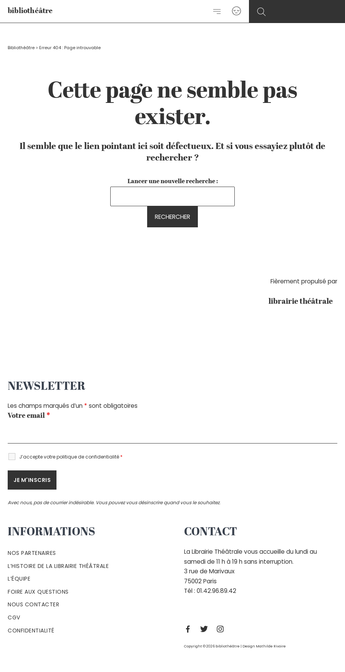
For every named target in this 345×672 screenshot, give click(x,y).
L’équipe (19, 579)
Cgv (14, 617)
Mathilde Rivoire (271, 646)
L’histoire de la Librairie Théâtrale (58, 566)
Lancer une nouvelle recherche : (173, 182)
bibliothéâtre (30, 11)
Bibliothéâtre (21, 48)
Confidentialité (31, 630)
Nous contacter (33, 604)
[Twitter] (206, 629)
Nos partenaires (32, 553)
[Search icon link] (261, 12)
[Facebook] (190, 629)
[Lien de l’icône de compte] (236, 11)
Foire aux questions (38, 592)
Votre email (29, 415)
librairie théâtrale (303, 302)
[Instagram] (222, 629)
